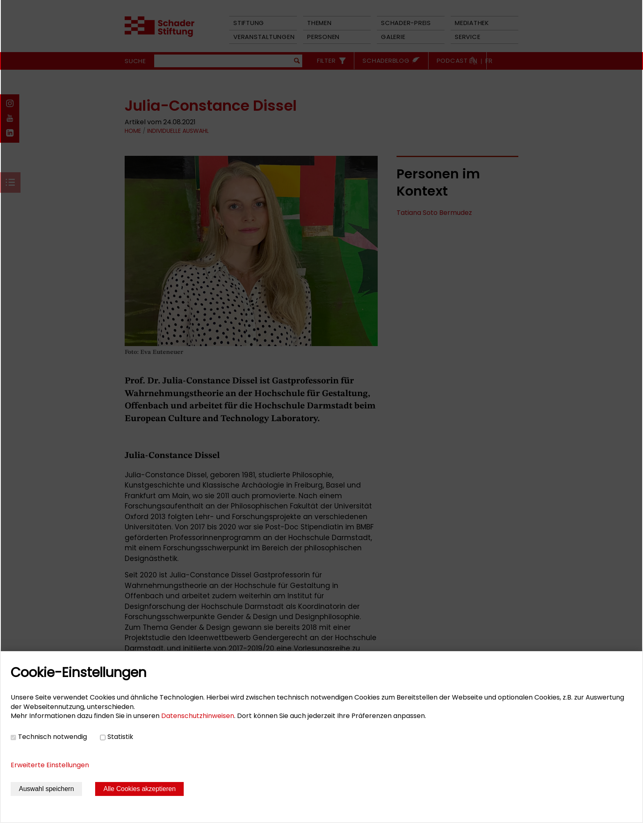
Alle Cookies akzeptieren (139, 788)
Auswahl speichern (46, 788)
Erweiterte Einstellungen (50, 765)
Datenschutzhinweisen (197, 715)
